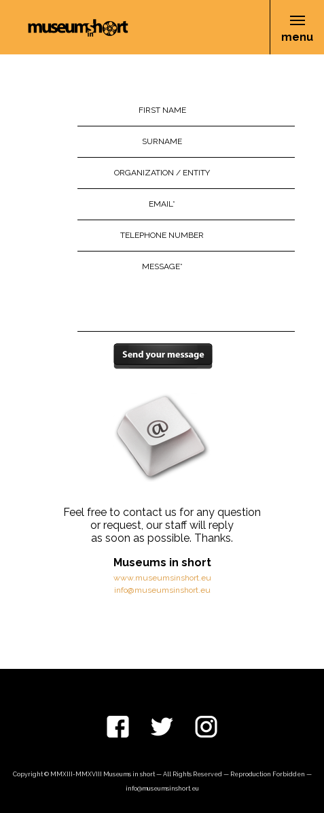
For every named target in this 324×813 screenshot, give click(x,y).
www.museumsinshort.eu (162, 578)
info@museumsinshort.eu (162, 590)
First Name (162, 110)
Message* (162, 266)
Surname (162, 141)
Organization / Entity (162, 172)
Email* (162, 204)
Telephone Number (162, 235)
